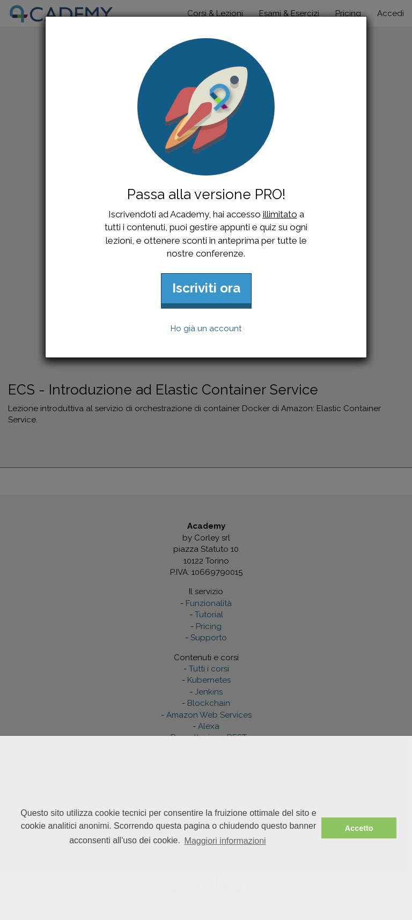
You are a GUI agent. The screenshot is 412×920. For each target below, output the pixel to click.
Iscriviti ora (206, 288)
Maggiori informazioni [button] (225, 840)
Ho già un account (206, 328)
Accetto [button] (359, 828)
